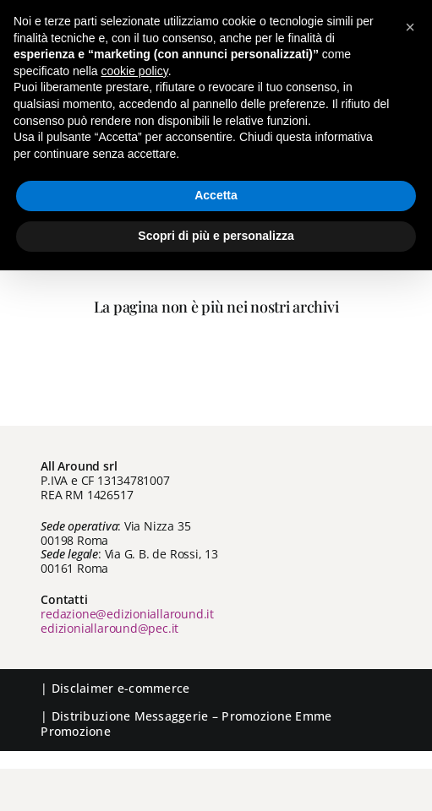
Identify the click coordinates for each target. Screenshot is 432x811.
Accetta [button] (216, 195)
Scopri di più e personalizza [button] (215, 235)
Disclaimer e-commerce (121, 688)
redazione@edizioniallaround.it (127, 614)
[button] (410, 27)
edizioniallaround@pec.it (109, 628)
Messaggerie (171, 716)
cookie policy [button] (134, 71)
